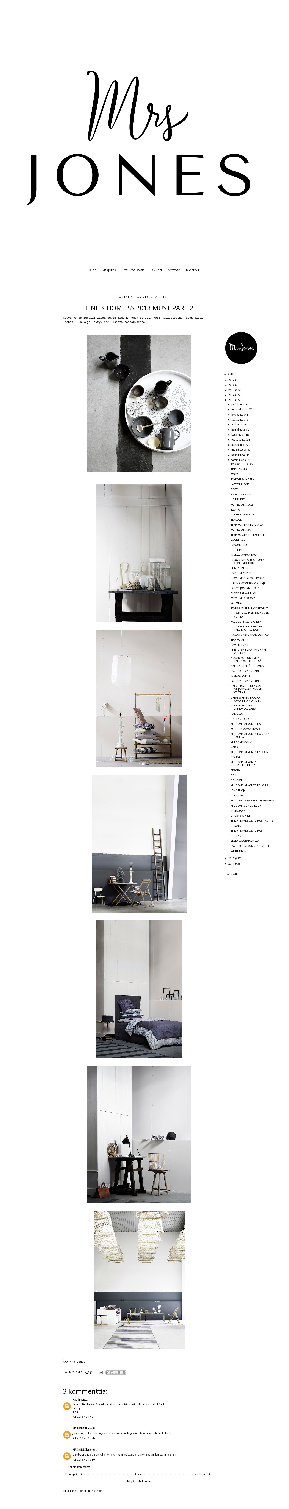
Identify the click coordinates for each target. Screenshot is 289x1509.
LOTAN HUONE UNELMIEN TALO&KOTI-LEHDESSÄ (246, 628)
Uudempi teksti (73, 1474)
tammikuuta (239, 460)
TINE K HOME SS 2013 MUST (247, 830)
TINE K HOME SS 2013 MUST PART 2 (252, 821)
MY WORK (174, 270)
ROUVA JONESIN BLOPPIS (246, 588)
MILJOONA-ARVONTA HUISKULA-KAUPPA (250, 735)
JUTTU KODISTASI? (133, 270)
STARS (234, 474)
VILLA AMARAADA (241, 742)
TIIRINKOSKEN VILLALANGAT (248, 524)
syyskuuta (237, 419)
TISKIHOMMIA (239, 469)
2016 (231, 385)
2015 (231, 390)
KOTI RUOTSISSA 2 (242, 504)
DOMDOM (237, 795)
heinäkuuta (238, 430)
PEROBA (236, 770)
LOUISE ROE (238, 540)
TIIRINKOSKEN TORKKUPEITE (247, 535)
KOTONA (236, 603)
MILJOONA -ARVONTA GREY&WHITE (252, 800)
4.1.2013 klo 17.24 (84, 1417)
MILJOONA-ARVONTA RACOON (249, 752)
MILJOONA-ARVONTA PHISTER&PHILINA (243, 763)
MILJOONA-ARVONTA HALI (247, 724)
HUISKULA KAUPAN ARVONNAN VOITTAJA (250, 615)
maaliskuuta (239, 450)
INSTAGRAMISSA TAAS (244, 555)
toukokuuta (238, 439)
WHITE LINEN (238, 851)
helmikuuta (238, 455)
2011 (231, 863)
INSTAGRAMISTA (240, 676)
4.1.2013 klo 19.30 (84, 1459)
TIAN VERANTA (239, 639)
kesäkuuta (237, 434)
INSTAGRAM (238, 810)
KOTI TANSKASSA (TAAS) (245, 729)
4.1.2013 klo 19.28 (84, 1438)
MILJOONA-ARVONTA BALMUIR (249, 785)
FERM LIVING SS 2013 (243, 598)
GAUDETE (236, 780)
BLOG (92, 270)
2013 (231, 400)
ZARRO (235, 747)
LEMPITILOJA (238, 790)
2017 (231, 380)
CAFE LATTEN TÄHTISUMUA (247, 666)
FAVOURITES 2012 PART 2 (246, 681)
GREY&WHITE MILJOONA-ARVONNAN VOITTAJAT (246, 699)
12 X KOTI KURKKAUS (243, 464)
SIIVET (234, 489)
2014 (231, 395)
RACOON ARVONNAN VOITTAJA (250, 635)
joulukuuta (238, 404)
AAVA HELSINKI (240, 645)
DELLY (234, 775)
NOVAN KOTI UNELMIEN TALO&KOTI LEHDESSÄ (246, 659)
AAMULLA (237, 714)
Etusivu (139, 1474)
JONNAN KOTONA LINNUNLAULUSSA (243, 707)
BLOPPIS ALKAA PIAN (243, 593)
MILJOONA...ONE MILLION (246, 805)
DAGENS (236, 836)
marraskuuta (239, 409)
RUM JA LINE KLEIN (242, 568)
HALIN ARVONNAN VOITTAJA (248, 583)
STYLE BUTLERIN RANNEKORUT (249, 608)
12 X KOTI (156, 270)
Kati (75, 1400)
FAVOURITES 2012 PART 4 (246, 621)
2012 (231, 858)
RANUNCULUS (239, 545)
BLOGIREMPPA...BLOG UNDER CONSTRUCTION (249, 561)
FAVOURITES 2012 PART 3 (246, 671)
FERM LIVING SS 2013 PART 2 (248, 578)
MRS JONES (109, 270)
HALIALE (236, 825)
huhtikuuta (238, 445)
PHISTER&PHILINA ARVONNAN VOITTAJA (249, 651)
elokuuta (237, 424)
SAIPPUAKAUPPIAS (242, 573)
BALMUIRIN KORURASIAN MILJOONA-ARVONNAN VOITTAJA (246, 689)
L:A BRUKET (238, 499)
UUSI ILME (237, 550)
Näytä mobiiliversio (139, 1481)
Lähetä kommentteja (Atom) (87, 1491)
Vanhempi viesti (204, 1474)
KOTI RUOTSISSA (241, 529)
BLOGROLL (192, 270)
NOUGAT (236, 757)
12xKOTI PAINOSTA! (243, 479)
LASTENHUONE (240, 484)
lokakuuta (237, 414)
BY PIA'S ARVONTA (242, 494)
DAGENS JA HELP (241, 815)
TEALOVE (236, 520)
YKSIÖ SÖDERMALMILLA (245, 841)
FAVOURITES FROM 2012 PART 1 (250, 846)
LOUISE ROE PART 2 (242, 514)
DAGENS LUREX (240, 719)
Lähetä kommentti (79, 1467)
